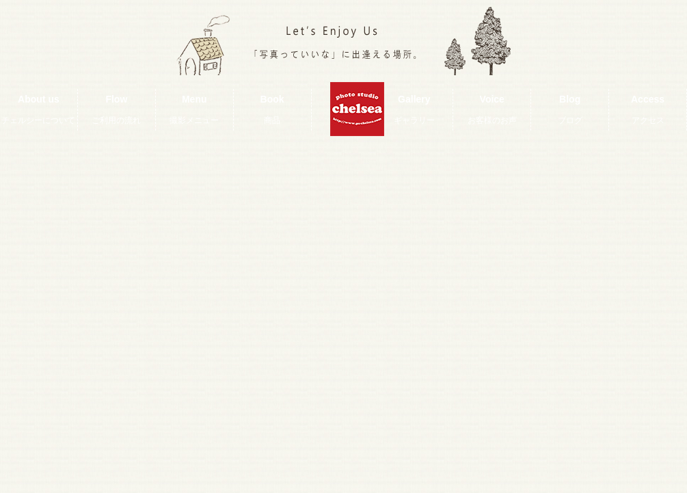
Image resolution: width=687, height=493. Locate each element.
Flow (116, 109)
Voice (492, 109)
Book (272, 109)
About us (38, 109)
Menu (194, 109)
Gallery (414, 109)
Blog (570, 109)
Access (647, 109)
